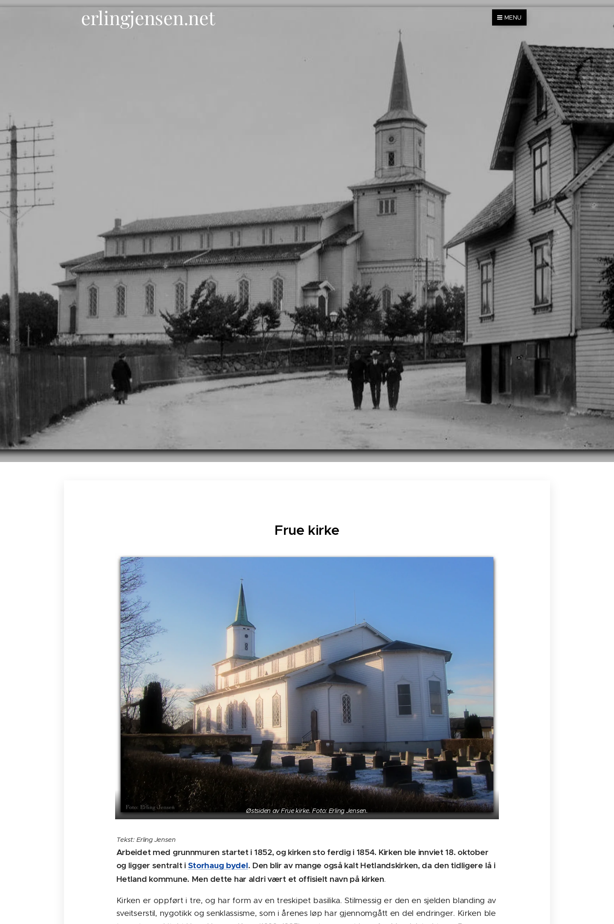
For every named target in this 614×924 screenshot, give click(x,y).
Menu (509, 17)
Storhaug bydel (218, 865)
